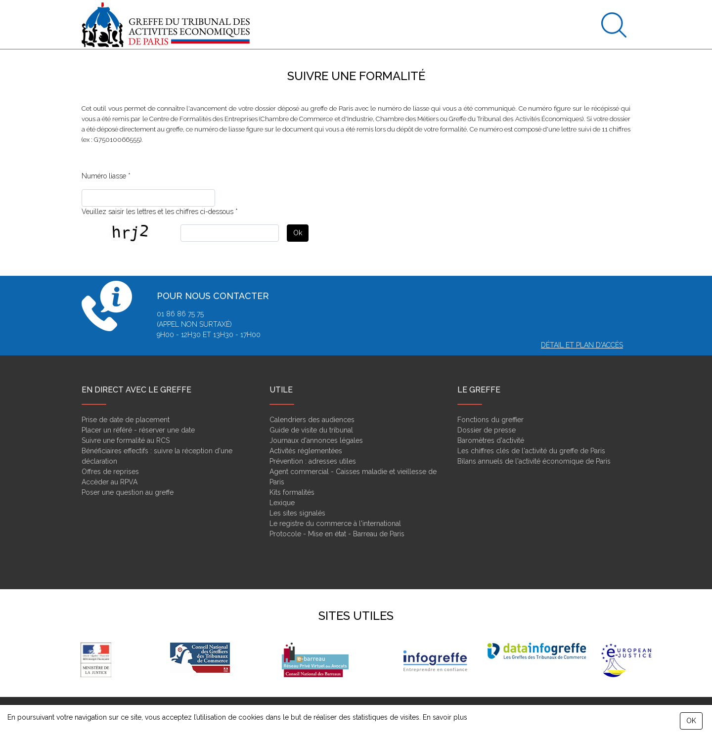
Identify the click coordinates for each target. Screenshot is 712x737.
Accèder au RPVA (109, 482)
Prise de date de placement (126, 420)
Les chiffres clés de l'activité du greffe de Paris (531, 451)
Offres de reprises (110, 472)
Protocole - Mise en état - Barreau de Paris (336, 534)
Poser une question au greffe (128, 492)
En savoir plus (445, 717)
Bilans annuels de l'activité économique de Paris (534, 461)
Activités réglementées (305, 451)
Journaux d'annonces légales (316, 440)
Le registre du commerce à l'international (335, 523)
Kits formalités (291, 492)
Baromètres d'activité (490, 440)
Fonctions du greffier (490, 420)
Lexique (282, 503)
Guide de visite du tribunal (311, 430)
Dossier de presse (486, 430)
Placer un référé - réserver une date (138, 430)
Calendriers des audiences (312, 420)
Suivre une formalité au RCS (126, 440)
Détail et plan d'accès (582, 345)
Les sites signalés (297, 513)
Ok (297, 233)
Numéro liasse (104, 176)
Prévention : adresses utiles (312, 461)
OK (691, 721)
